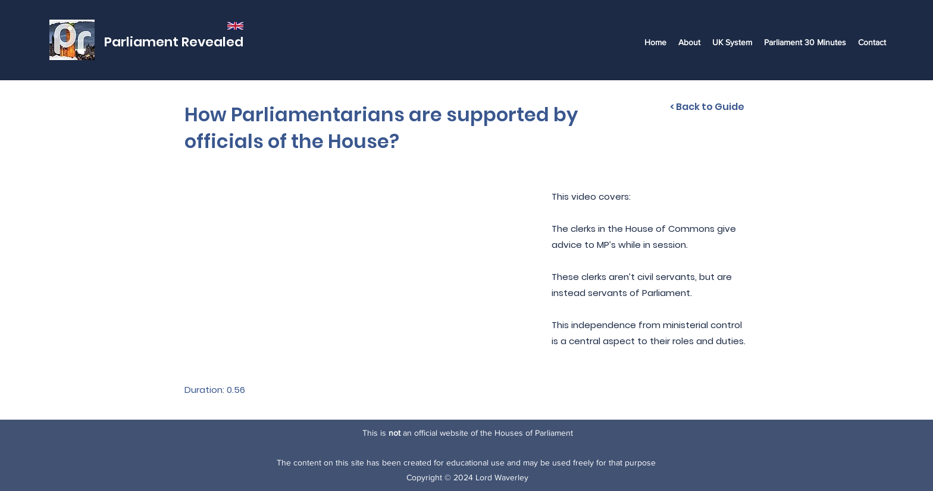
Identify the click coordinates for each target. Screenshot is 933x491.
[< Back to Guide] (707, 107)
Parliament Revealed (173, 42)
